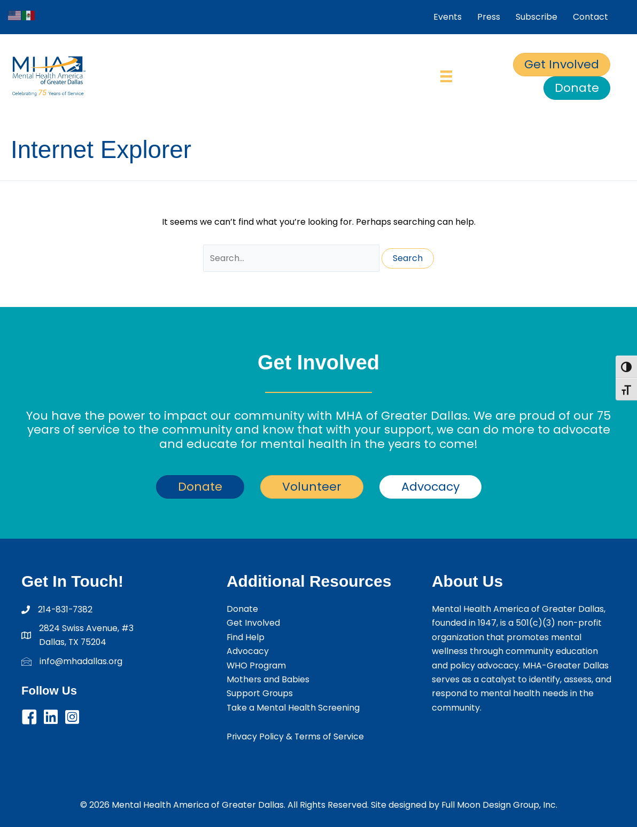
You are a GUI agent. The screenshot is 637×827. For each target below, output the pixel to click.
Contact (590, 17)
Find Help (246, 637)
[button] (29, 717)
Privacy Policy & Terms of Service (296, 736)
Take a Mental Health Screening (294, 708)
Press (488, 17)
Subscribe (536, 17)
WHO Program (257, 665)
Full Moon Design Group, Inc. (499, 805)
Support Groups (260, 693)
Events (447, 17)
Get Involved (253, 623)
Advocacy (248, 651)
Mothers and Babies (268, 679)
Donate (242, 609)
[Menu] (446, 76)
